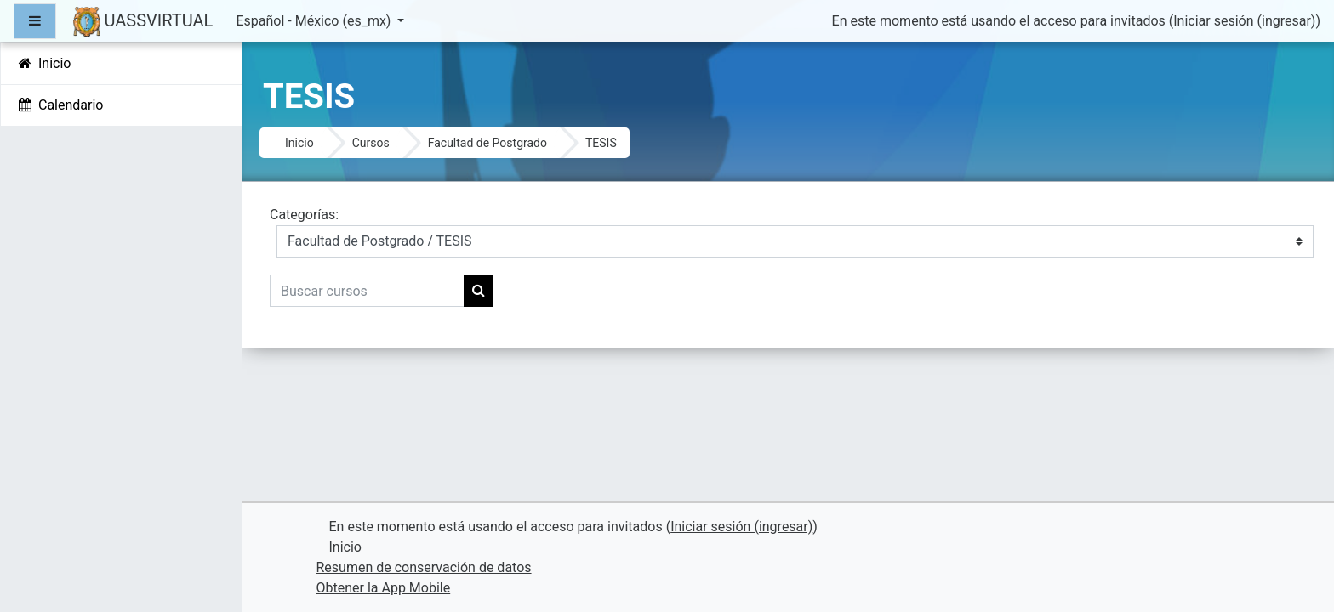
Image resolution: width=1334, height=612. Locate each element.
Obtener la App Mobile (383, 588)
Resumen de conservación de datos (424, 567)
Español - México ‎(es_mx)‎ (315, 21)
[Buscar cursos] (367, 291)
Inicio (299, 143)
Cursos (371, 143)
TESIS (601, 143)
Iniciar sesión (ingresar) (1244, 21)
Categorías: (304, 215)
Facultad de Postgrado (487, 143)
